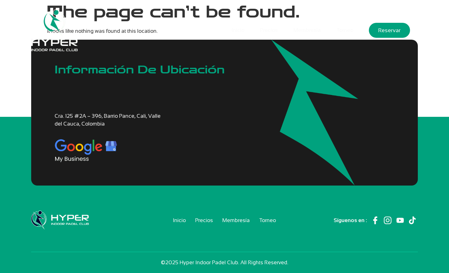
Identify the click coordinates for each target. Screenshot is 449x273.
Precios (269, 30)
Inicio (237, 30)
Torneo (344, 30)
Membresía (307, 30)
